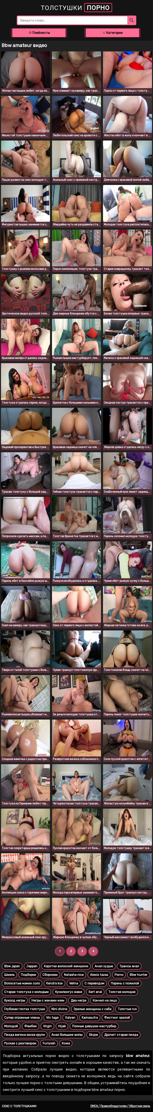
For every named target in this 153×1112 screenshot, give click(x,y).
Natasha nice (74, 975)
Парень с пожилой (125, 983)
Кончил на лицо (105, 1000)
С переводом (94, 983)
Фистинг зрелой (117, 1018)
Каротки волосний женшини (66, 966)
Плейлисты (39, 33)
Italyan (70, 1018)
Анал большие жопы (66, 1035)
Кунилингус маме (68, 992)
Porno (119, 975)
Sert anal (95, 992)
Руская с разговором (20, 1043)
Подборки (28, 975)
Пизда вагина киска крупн (24, 1035)
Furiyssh (49, 1043)
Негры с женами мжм (47, 1000)
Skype (93, 1035)
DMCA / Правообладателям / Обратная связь (120, 1106)
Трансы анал (129, 966)
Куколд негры (14, 1000)
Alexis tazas (99, 975)
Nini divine (59, 1009)
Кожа (66, 1043)
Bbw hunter (138, 975)
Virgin (47, 1026)
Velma (73, 983)
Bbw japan (12, 966)
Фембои (30, 1026)
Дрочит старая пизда (121, 1035)
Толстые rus (127, 1009)
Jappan (31, 966)
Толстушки (76, 7)
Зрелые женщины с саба (92, 1009)
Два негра (78, 1000)
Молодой (11, 1026)
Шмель (9, 975)
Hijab (62, 1026)
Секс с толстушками (19, 1106)
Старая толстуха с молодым (26, 992)
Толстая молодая (121, 992)
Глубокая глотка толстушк (24, 1009)
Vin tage (52, 1018)
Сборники (50, 975)
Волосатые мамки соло (22, 983)
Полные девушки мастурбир (94, 1026)
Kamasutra (90, 1018)
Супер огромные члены (22, 1018)
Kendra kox (54, 983)
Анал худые (104, 966)
